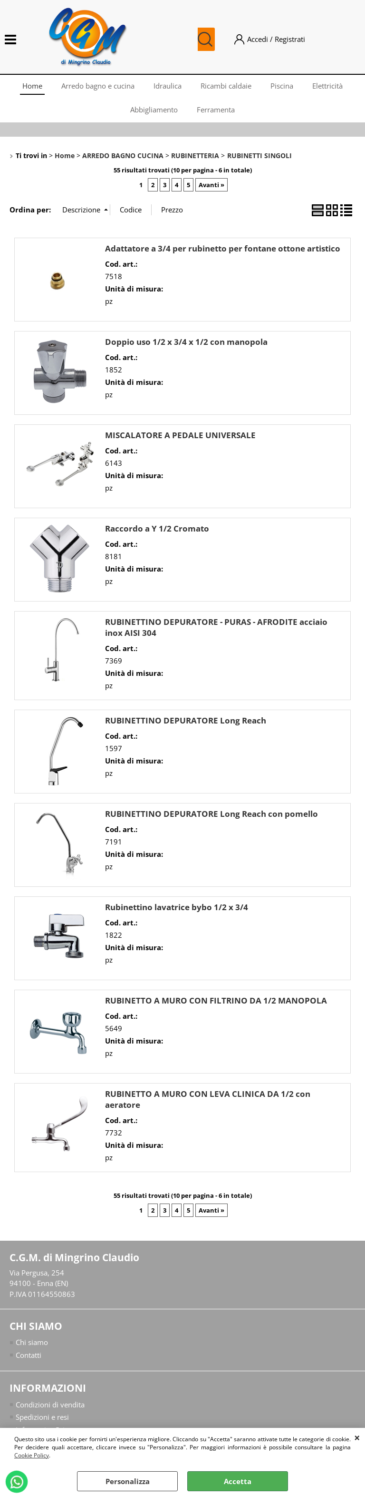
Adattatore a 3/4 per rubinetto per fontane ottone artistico (222, 248)
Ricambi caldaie (226, 85)
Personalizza (128, 1481)
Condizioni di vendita (50, 1404)
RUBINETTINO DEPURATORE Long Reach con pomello (211, 813)
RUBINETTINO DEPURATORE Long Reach (185, 720)
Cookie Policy (31, 1455)
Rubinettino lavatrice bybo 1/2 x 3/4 (176, 907)
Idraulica (168, 85)
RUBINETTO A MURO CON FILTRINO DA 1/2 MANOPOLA (216, 1000)
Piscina (281, 85)
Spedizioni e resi (42, 1417)
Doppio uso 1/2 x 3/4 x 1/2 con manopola (186, 341)
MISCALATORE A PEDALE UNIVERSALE (180, 435)
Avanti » (211, 185)
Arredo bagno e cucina (97, 85)
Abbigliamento (154, 109)
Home (32, 85)
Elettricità (327, 85)
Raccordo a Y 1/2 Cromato (157, 528)
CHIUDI (357, 1437)
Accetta (237, 1481)
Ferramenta (216, 109)
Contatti (28, 1355)
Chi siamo (32, 1342)
